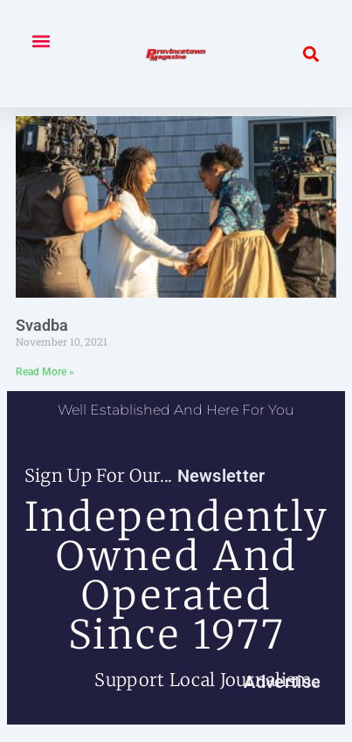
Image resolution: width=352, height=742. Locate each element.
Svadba (42, 325)
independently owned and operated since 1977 (176, 575)
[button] (40, 40)
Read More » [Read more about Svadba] (45, 372)
